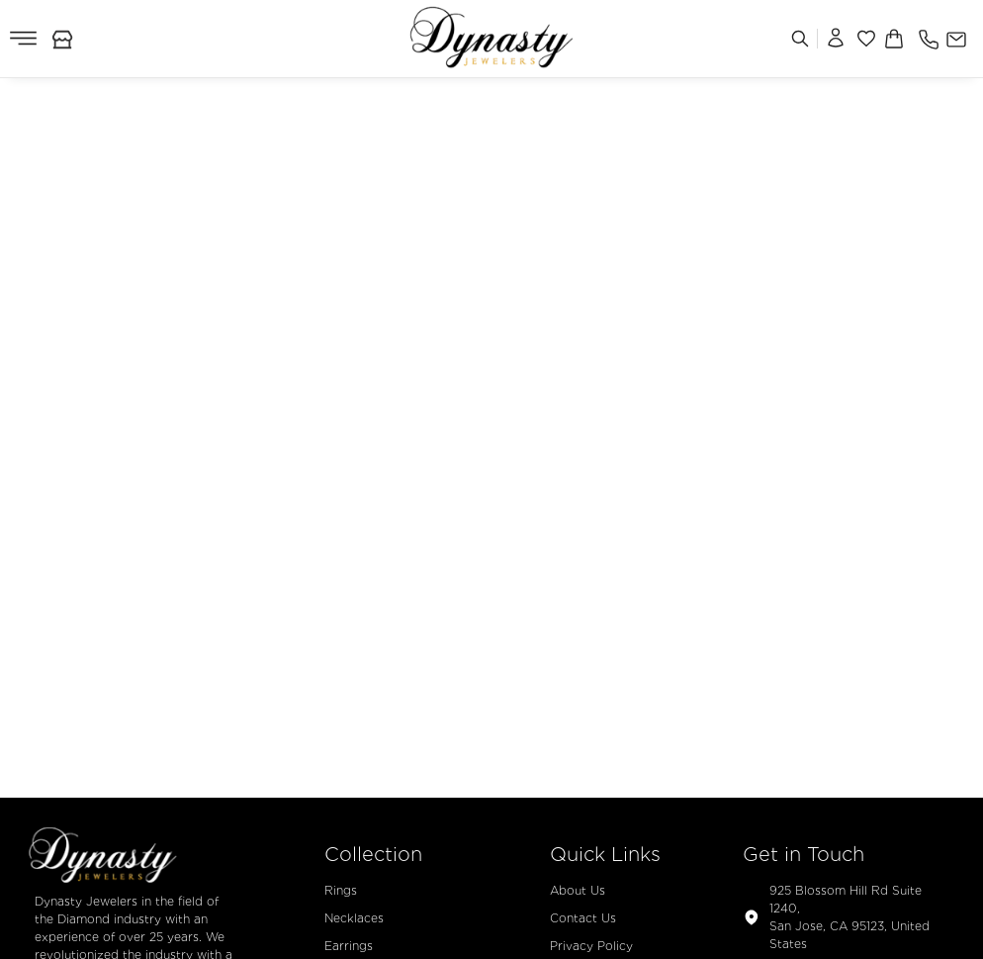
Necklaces (354, 918)
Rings (340, 890)
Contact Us (583, 918)
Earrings (348, 945)
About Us (577, 890)
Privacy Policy (591, 945)
